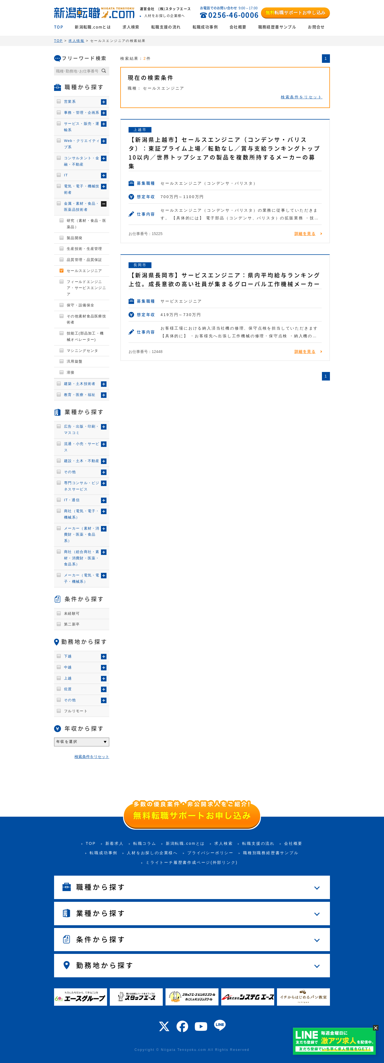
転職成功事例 (205, 27)
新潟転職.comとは (93, 27)
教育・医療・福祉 (79, 395)
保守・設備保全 (80, 305)
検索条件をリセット (301, 97)
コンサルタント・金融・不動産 (82, 161)
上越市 (140, 130)
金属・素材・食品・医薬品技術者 (82, 206)
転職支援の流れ (166, 27)
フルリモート (76, 711)
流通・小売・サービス (82, 447)
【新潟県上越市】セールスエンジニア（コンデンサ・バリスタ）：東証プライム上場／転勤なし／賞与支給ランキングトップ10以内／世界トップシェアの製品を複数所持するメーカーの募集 (225, 153)
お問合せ (316, 27)
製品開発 (74, 238)
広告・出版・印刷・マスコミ (82, 429)
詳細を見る (305, 234)
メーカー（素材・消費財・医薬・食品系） (82, 534)
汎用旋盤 (74, 361)
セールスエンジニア (84, 271)
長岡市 (140, 265)
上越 (68, 678)
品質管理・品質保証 (84, 260)
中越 (68, 667)
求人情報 (76, 41)
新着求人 (114, 843)
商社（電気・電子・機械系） (82, 514)
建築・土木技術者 (79, 384)
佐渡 (68, 689)
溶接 (71, 372)
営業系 (70, 101)
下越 (68, 656)
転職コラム (144, 843)
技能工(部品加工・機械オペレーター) (85, 336)
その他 (70, 472)
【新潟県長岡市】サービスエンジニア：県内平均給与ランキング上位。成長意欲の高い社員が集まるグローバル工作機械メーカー (225, 280)
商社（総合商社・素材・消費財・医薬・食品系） (82, 558)
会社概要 (238, 27)
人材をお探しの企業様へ (152, 853)
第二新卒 (72, 624)
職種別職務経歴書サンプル (271, 853)
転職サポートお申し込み (295, 12)
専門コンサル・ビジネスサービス (82, 486)
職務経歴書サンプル (277, 27)
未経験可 (72, 613)
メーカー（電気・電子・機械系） (82, 578)
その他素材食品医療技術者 (86, 319)
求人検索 (131, 27)
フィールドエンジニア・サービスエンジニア (86, 288)
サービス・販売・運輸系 (82, 127)
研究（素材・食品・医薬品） (86, 223)
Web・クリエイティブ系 (82, 144)
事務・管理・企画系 (82, 112)
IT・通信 (72, 500)
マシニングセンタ (82, 351)
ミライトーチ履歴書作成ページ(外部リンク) (192, 862)
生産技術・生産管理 (84, 249)
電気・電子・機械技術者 (82, 189)
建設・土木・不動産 (82, 461)
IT (66, 175)
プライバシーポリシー (210, 853)
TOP (58, 27)
